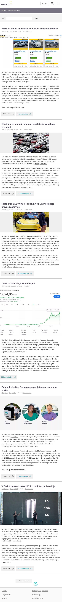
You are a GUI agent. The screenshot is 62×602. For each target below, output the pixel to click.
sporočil (48, 236)
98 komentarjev (23, 273)
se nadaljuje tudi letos (9, 93)
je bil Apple (17, 340)
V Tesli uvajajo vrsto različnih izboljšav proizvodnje (28, 486)
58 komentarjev (6, 377)
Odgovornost (6, 595)
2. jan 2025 (12, 31)
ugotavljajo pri (40, 164)
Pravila (4, 591)
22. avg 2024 (13, 129)
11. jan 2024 (12, 209)
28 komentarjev (23, 568)
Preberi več (6, 114)
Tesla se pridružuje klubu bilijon (18, 283)
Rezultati (26, 286)
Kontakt (4, 598)
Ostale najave (27, 31)
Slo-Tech (5, 72)
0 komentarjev (23, 476)
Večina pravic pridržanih (40, 591)
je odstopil (14, 437)
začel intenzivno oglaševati (36, 72)
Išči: (3, 18)
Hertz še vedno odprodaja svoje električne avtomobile (29, 28)
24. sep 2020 (14, 489)
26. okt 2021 (12, 286)
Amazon (43, 340)
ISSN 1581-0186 (37, 598)
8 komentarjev (23, 114)
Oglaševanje (36, 595)
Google (49, 340)
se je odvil (18, 529)
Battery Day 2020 (22, 555)
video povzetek (41, 555)
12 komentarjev (23, 194)
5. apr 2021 (12, 393)
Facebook (5, 342)
